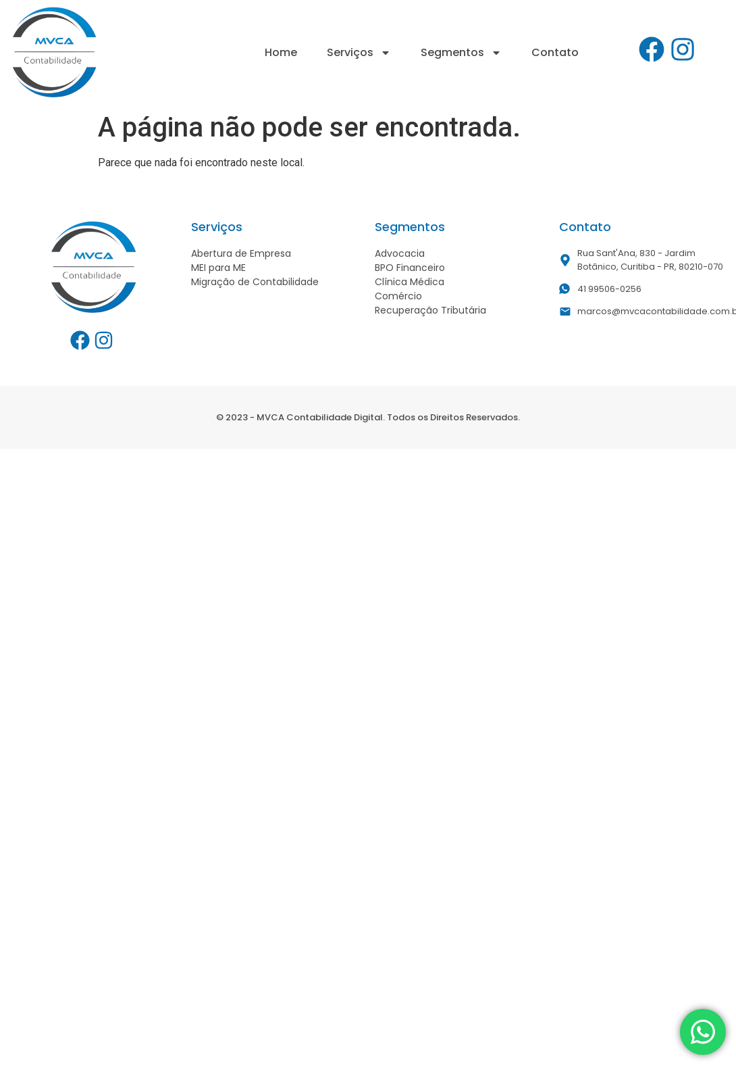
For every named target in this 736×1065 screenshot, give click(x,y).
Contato (555, 52)
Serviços (359, 53)
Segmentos (461, 53)
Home (281, 52)
